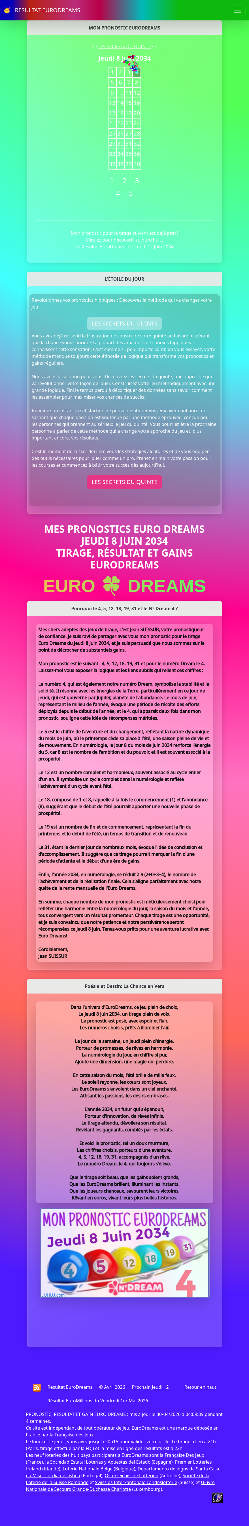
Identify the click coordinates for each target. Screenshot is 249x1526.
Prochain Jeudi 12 (150, 1387)
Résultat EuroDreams (70, 1387)
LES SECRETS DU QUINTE (124, 46)
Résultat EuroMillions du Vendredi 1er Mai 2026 (98, 1401)
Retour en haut (200, 1387)
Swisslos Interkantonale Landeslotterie (136, 1482)
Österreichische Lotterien (131, 1475)
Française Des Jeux (184, 1455)
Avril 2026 (114, 1387)
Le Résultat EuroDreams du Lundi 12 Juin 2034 (124, 247)
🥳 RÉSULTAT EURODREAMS (41, 10)
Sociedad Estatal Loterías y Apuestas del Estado (100, 1462)
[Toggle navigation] (238, 10)
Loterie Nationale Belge (87, 1469)
